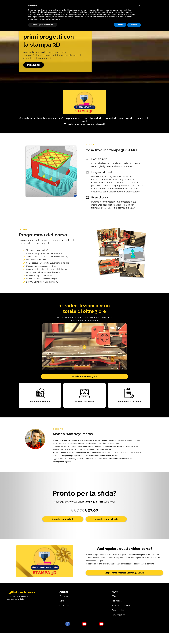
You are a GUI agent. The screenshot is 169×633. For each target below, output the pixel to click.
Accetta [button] (134, 25)
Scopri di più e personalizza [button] (43, 25)
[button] (140, 5)
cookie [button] (57, 19)
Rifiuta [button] (120, 25)
